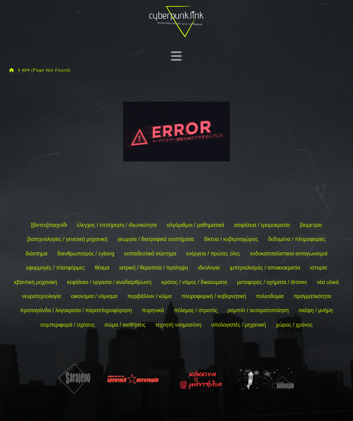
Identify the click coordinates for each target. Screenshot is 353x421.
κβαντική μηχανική (35, 282)
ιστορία (318, 268)
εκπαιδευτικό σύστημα (150, 253)
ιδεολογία (209, 268)
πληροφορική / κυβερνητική (214, 296)
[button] (176, 55)
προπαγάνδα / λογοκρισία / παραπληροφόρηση (76, 310)
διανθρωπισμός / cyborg (85, 253)
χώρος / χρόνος (294, 325)
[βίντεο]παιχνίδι (49, 225)
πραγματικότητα (312, 296)
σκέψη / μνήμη (316, 310)
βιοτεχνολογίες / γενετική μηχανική (67, 239)
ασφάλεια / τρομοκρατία (262, 225)
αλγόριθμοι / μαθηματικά (195, 225)
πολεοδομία (270, 296)
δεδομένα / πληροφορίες (297, 239)
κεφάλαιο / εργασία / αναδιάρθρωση (109, 282)
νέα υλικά (328, 282)
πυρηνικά (153, 310)
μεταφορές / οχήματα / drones (272, 282)
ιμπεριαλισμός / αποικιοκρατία (265, 268)
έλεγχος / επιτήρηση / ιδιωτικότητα (117, 225)
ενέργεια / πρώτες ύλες (213, 253)
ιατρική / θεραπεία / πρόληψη (153, 268)
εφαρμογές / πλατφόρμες (55, 268)
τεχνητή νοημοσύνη (178, 325)
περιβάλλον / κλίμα (149, 296)
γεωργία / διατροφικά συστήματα (155, 239)
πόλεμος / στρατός (196, 310)
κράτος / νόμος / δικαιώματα (194, 282)
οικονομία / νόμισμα (94, 296)
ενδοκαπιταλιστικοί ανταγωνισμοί (289, 253)
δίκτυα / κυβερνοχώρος (231, 239)
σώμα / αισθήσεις (125, 325)
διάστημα (36, 253)
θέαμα (102, 268)
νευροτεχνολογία (41, 296)
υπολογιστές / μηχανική (238, 325)
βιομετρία (311, 225)
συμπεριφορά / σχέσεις (67, 325)
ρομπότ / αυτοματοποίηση (258, 310)
